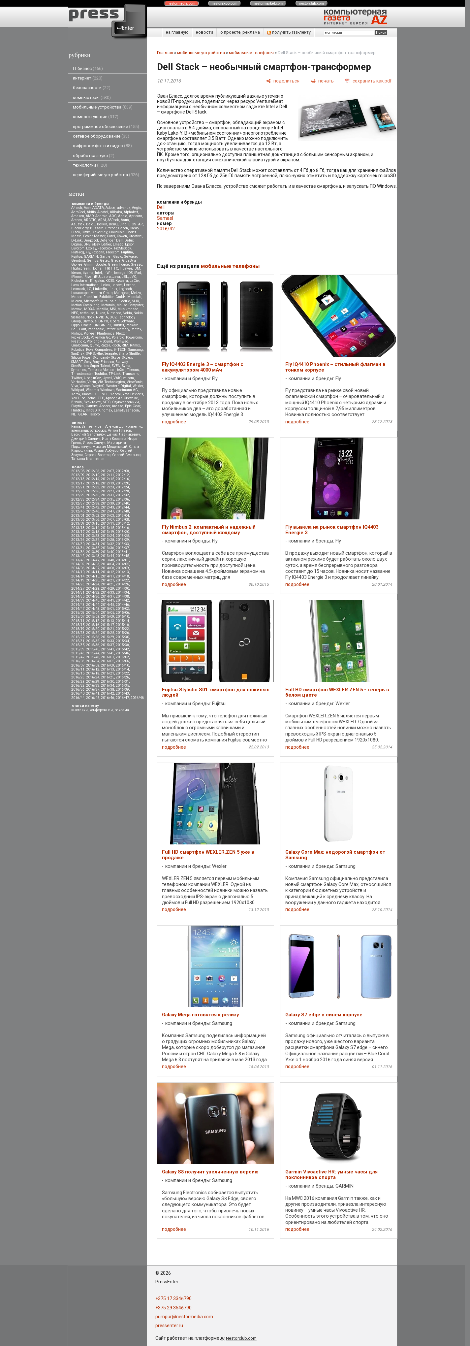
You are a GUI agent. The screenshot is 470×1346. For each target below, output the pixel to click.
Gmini (89, 264)
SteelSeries (80, 366)
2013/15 (107, 528)
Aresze (117, 406)
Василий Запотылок (88, 434)
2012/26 (92, 491)
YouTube (78, 398)
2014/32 (92, 592)
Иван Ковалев (114, 439)
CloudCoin (117, 232)
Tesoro (94, 414)
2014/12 (107, 572)
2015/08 (92, 616)
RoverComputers (99, 349)
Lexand (130, 285)
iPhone (76, 277)
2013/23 (92, 536)
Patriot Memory (117, 329)
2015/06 (122, 612)
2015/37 (107, 645)
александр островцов (88, 430)
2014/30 (122, 588)
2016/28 (77, 681)
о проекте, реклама (240, 32)
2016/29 (92, 681)
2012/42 (92, 507)
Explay (91, 248)
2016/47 (122, 698)
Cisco (75, 232)
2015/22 (122, 629)
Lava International (85, 285)
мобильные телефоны (251, 52)
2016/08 (92, 665)
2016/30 (107, 681)
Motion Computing (85, 305)
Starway (122, 362)
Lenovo (116, 285)
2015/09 (107, 616)
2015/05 (107, 612)
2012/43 (107, 507)
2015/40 (92, 649)
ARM (102, 220)
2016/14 (122, 669)
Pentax (136, 329)
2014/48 (92, 609)
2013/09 (77, 523)
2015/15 (77, 625)
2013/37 (122, 548)
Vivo (74, 386)
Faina (75, 426)
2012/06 (92, 471)
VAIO (117, 378)
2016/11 (77, 669)
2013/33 (122, 544)
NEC (74, 313)
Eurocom (77, 248)
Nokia (127, 313)
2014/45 (107, 605)
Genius (92, 260)
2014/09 (122, 568)
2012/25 (77, 491)
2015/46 (122, 653)
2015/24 (92, 633)
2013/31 (92, 544)
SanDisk (77, 353)
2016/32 (77, 685)
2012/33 (77, 499)
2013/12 (122, 523)
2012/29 (77, 495)
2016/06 (122, 661)
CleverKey (99, 232)
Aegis (136, 208)
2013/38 (77, 552)
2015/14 (122, 621)
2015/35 (77, 645)
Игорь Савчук (94, 443)
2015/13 (107, 621)
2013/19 (107, 532)
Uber (87, 378)
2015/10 (122, 616)
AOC (112, 216)
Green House (118, 264)
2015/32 (92, 641)
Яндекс (91, 406)
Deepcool (90, 240)
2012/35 (107, 499)
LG (89, 289)
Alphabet (131, 212)
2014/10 (77, 572)
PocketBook (80, 337)
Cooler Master (94, 236)
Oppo (75, 325)
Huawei (126, 268)
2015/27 (77, 637)
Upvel (107, 378)
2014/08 (107, 568)
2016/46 (107, 698)
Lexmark (78, 289)
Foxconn (98, 252)
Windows (107, 390)
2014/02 (77, 564)
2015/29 (107, 637)
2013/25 (122, 536)
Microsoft (91, 301)
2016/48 (137, 698)
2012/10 (92, 475)
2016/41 (92, 693)
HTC (114, 268)
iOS (130, 273)
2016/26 (122, 677)
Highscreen (80, 268)
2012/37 (77, 503)
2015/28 (92, 637)
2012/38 (92, 503)
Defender (107, 240)
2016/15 (77, 673)
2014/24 (92, 584)
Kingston (97, 281)
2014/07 (92, 568)
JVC (133, 277)
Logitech (125, 289)
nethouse (87, 313)
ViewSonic (134, 382)
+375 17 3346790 (173, 1298)
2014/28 (92, 588)
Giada (115, 260)
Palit (82, 329)
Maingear (121, 293)
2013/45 (122, 556)
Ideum (76, 273)
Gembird (78, 260)
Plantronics (105, 333)
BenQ (113, 224)
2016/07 (77, 665)
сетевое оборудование (101, 136)
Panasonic (96, 329)
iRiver (87, 277)
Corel (111, 236)
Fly (88, 252)
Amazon (77, 216)
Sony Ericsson (103, 362)
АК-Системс (128, 398)
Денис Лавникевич (123, 434)
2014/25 (107, 584)
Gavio (117, 256)
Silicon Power (81, 357)
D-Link (76, 240)
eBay (96, 244)
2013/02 (92, 515)
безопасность (91, 87)
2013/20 (122, 532)
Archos (76, 220)
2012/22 (92, 487)
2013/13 (77, 528)
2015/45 (107, 653)
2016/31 (122, 681)
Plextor (121, 333)
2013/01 (77, 515)
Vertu (91, 382)
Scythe (98, 353)
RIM (125, 345)
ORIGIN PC (102, 325)
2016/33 (92, 685)
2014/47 (77, 609)
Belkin (102, 224)
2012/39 (107, 503)
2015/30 (122, 637)
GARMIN (91, 256)
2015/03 (77, 612)
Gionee (76, 264)
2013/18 (92, 532)
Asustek (77, 224)
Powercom (134, 337)
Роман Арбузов (106, 450)
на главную (177, 32)
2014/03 (92, 564)
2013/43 (92, 556)
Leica (105, 285)
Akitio (91, 212)
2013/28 (107, 540)
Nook (90, 317)
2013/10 (92, 523)
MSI (113, 309)
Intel (98, 273)
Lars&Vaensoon (126, 410)
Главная (165, 52)
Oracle (86, 325)
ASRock (113, 220)
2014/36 (92, 596)
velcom (128, 378)
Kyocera (121, 281)
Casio (134, 228)
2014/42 (122, 600)
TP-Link (115, 374)
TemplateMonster (101, 370)
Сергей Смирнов (126, 455)
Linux (113, 289)
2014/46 (122, 605)
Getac (104, 260)
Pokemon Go (100, 337)
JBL (125, 277)
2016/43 (122, 693)
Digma (76, 244)
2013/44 (107, 556)
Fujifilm (127, 252)
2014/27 (77, 588)
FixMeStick (122, 248)
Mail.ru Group (101, 293)
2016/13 (107, 669)
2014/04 (107, 564)
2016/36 (77, 689)
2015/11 (77, 621)
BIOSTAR (135, 224)
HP (107, 268)
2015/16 (92, 625)
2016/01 (107, 657)
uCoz (97, 378)
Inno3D (91, 410)
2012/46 (92, 511)
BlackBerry (79, 228)
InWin (108, 273)
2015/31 (77, 641)
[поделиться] (283, 80)
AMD (90, 216)
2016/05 (107, 661)
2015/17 (107, 625)
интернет (88, 78)
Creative (135, 236)
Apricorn (135, 216)
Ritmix (135, 345)
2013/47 (92, 560)
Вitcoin (76, 402)
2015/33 (107, 641)
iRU (97, 277)
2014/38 (122, 596)
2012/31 (107, 495)
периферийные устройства (106, 174)
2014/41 (107, 600)
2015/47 (77, 657)
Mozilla (102, 309)
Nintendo (114, 313)
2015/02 (122, 609)
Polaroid (118, 337)
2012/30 (92, 495)
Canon (123, 228)
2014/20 (92, 580)
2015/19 (77, 629)
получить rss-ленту (289, 32)
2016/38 (107, 689)
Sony (87, 362)
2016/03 (77, 661)
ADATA (98, 208)
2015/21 (107, 629)
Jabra (106, 277)
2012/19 (107, 483)
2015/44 (92, 653)
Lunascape (80, 293)
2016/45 (92, 698)
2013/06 (92, 519)
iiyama (88, 273)
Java (116, 277)
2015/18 (122, 625)
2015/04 (92, 612)
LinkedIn (100, 289)
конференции (101, 710)
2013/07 (107, 519)
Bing (123, 224)
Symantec (78, 370)
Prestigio (78, 341)
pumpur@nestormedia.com (184, 1316)
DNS (86, 244)
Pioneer (89, 333)
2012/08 (122, 471)
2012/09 (77, 475)
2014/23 (77, 584)
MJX (135, 301)
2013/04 (122, 515)
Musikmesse (128, 309)
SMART (77, 362)
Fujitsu (76, 256)
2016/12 (92, 669)
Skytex (127, 357)
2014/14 (77, 576)
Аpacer (111, 398)
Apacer (104, 406)
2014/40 (92, 600)
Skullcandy (101, 357)
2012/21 (77, 487)
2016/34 (107, 685)
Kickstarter (79, 281)
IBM (137, 268)
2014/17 (107, 576)
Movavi (76, 309)
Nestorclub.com (241, 1338)
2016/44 (77, 698)
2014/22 (122, 580)
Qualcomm (79, 345)
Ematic (118, 244)
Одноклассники (125, 402)
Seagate (111, 353)
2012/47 (107, 511)
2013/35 (92, 548)
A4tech (76, 208)
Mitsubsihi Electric (115, 301)
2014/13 (122, 572)
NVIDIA (102, 317)
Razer (105, 345)
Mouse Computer (129, 305)
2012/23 (107, 487)
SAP (88, 353)
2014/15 (92, 576)
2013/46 (77, 560)
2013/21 (77, 536)
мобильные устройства (103, 107)
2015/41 (107, 649)
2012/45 (77, 511)
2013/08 (122, 519)
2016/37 (92, 689)
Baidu (90, 224)
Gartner (105, 256)
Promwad (121, 341)
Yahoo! (115, 394)
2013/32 (107, 544)
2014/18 (122, 576)
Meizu (136, 293)
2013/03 (107, 515)
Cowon (122, 236)
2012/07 (107, 471)
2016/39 (122, 689)
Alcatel (102, 212)
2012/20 (122, 483)
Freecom (112, 252)
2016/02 (122, 657)
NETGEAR (79, 414)
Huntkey (77, 410)
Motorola (108, 305)
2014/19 (77, 580)
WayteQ (98, 386)
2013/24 (107, 536)
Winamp (92, 390)
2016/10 (122, 665)
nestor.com (181, 3)
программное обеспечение (106, 126)
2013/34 (77, 548)
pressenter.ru (169, 1325)
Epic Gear (132, 406)
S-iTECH (120, 349)
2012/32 (122, 495)
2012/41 (77, 507)
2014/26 (122, 584)
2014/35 (77, 596)
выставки (79, 710)
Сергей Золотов (97, 455)
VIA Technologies (111, 382)
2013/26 (77, 540)
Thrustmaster (82, 374)
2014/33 (107, 592)
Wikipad (77, 390)
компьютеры (92, 97)
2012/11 (107, 475)
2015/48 (92, 657)
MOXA (89, 309)
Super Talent (100, 366)
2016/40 (77, 693)
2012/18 (92, 483)
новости (204, 32)
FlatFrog (77, 252)
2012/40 (122, 503)
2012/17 (77, 483)
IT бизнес (88, 68)
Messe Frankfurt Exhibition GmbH (98, 297)
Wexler (138, 386)
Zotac (91, 398)
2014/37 (107, 596)
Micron (76, 301)
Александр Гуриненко (123, 426)
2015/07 (77, 616)
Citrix (85, 232)
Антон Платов (119, 430)
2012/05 (77, 471)
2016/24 (92, 677)
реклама (121, 710)
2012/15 (107, 479)
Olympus (89, 321)
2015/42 (122, 649)
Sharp (123, 353)
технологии (90, 165)
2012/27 (107, 491)
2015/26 (122, 633)
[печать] (322, 80)
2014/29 (107, 588)
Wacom (85, 386)
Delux (129, 240)
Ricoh (115, 345)
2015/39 (77, 649)
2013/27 (92, 540)
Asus (125, 220)
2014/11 (92, 572)
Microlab (134, 297)
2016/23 (77, 677)
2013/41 (122, 552)
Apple (122, 216)
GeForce (130, 256)
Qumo (94, 345)
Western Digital (118, 386)
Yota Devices (132, 394)
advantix (123, 208)
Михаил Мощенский (109, 446)
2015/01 (107, 609)
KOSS (110, 281)
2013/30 (77, 544)
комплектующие (95, 116)
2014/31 (77, 592)
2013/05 (77, 519)
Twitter (76, 378)
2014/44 (92, 605)
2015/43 (77, 653)
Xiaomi (87, 394)
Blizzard (97, 228)
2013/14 (92, 528)
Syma (126, 366)
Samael (87, 426)
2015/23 (77, 633)
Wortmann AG (127, 390)
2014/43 (77, 605)
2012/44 (122, 507)
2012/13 (77, 479)
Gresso (136, 264)
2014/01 (122, 560)
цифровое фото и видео (102, 145)
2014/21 (107, 580)
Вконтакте (92, 402)
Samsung (135, 349)
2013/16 (122, 528)
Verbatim (78, 382)
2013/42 (77, 556)
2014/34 (122, 592)
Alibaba (116, 212)
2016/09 (107, 665)
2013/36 (107, 548)
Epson (130, 244)
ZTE (100, 398)
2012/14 (92, 479)
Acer (87, 208)
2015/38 (122, 645)
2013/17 (77, 532)
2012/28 (122, 491)
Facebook (105, 248)
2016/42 (107, 693)
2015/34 (122, 641)
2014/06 (77, 568)
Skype (115, 357)
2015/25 (107, 633)
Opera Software (122, 321)
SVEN (116, 366)
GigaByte (129, 260)
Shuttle (134, 353)
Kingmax (105, 410)
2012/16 (122, 479)
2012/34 (92, 499)
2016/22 (122, 673)
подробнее (174, 421)
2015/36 (92, 645)
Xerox (75, 394)
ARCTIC (90, 220)
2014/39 (77, 600)
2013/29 (122, 540)
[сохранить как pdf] (368, 80)
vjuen (99, 426)
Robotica (77, 349)
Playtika (77, 406)
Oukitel (118, 325)
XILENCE (101, 394)
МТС (106, 402)
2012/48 (122, 511)
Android (101, 216)
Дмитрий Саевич (85, 439)
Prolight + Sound (99, 341)
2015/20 (92, 629)
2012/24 (122, 487)
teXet (121, 370)
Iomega (120, 273)
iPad (137, 273)
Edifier (106, 244)
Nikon (100, 313)
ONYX (103, 321)
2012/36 (122, 499)
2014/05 (122, 564)
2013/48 (107, 560)
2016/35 (122, 685)
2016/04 (92, 661)
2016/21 (107, 673)
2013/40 (107, 552)
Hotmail (97, 268)
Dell (119, 240)
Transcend (131, 374)
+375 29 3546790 (173, 1307)
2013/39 (92, 552)
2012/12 (122, 475)
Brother (110, 228)
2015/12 (92, 621)
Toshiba (100, 374)
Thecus (133, 370)
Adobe (110, 208)
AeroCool (78, 212)
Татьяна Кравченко (87, 459)
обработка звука (93, 155)
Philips (76, 333)
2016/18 (92, 673)
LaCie (134, 281)
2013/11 (107, 523)
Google (100, 264)
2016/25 (107, 677)
